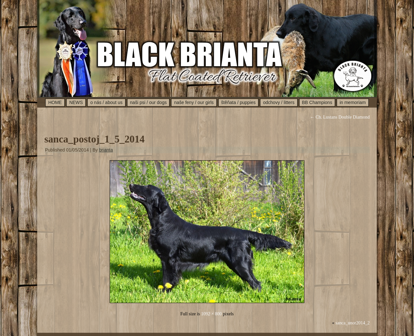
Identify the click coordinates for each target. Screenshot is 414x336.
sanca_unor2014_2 (352, 322)
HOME (55, 102)
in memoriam (353, 102)
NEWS (76, 102)
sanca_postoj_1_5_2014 (94, 139)
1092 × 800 (211, 313)
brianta (106, 149)
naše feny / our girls (193, 102)
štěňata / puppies (238, 102)
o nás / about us (106, 102)
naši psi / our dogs (148, 102)
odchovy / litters (278, 102)
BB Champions (317, 102)
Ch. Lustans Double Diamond (340, 117)
